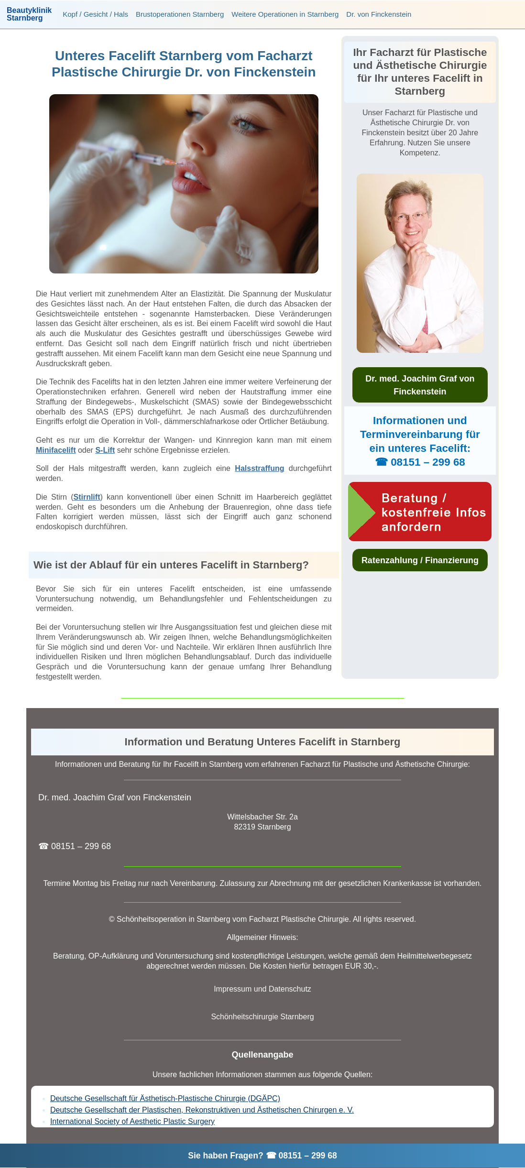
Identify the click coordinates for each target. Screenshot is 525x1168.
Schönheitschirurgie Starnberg (262, 1017)
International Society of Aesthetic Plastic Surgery (132, 1121)
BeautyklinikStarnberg (29, 14)
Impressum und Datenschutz (262, 989)
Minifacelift (56, 450)
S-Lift (105, 450)
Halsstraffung (259, 468)
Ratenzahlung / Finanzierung (420, 560)
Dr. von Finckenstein (378, 14)
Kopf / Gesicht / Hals (95, 14)
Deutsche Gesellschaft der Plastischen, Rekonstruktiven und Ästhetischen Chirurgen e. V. (202, 1110)
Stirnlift (86, 497)
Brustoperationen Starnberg (180, 14)
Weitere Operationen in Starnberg (285, 14)
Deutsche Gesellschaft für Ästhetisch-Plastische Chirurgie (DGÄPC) (165, 1098)
